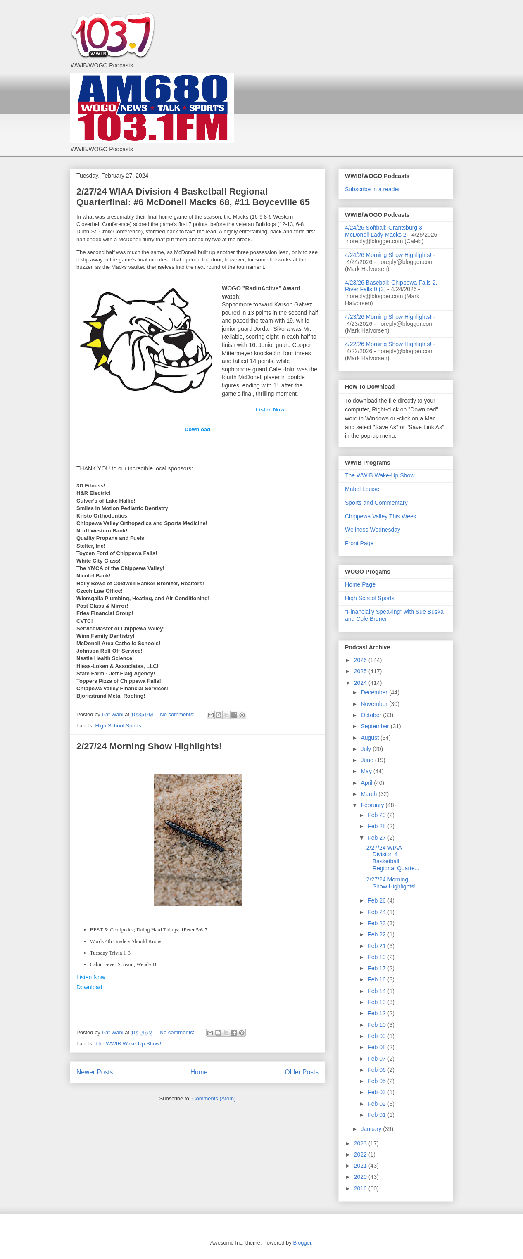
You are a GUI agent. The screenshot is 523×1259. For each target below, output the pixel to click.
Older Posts (302, 1072)
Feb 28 (377, 826)
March (369, 794)
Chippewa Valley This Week (380, 516)
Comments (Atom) (213, 1098)
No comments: (178, 714)
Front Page (359, 543)
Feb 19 (377, 957)
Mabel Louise (362, 489)
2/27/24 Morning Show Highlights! (149, 746)
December (375, 692)
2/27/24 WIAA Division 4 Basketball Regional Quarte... (393, 858)
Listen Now (270, 409)
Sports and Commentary (376, 502)
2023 (361, 1143)
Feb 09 (377, 1036)
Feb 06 (377, 1070)
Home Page (360, 584)
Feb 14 (377, 991)
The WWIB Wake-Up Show (379, 475)
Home (199, 1072)
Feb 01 (377, 1115)
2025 (361, 671)
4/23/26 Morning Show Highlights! (388, 317)
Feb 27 (377, 837)
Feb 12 (377, 1013)
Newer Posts (94, 1072)
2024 (361, 682)
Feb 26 (377, 900)
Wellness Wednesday (372, 529)
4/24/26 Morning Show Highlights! (388, 255)
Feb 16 (377, 979)
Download (197, 429)
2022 (361, 1154)
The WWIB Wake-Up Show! (128, 1043)
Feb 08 (377, 1047)
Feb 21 (377, 946)
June (368, 760)
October (372, 715)
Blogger (302, 1243)
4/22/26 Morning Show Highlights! (388, 344)
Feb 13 (377, 1002)
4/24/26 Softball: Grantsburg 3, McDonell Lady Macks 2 (384, 231)
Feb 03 (377, 1092)
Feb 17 (377, 968)
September (375, 726)
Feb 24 (377, 912)
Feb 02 (377, 1103)
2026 (361, 660)
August (370, 737)
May (367, 771)
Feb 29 (377, 815)
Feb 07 (377, 1058)
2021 (361, 1165)
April (367, 782)
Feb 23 (377, 923)
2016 (361, 1188)
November (375, 704)
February (373, 805)
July (367, 749)
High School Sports (118, 725)
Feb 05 (377, 1081)
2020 (361, 1176)
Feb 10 (377, 1024)
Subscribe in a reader (372, 189)
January (372, 1129)
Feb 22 (377, 934)
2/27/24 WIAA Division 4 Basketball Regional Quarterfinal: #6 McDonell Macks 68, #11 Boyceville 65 (193, 196)
